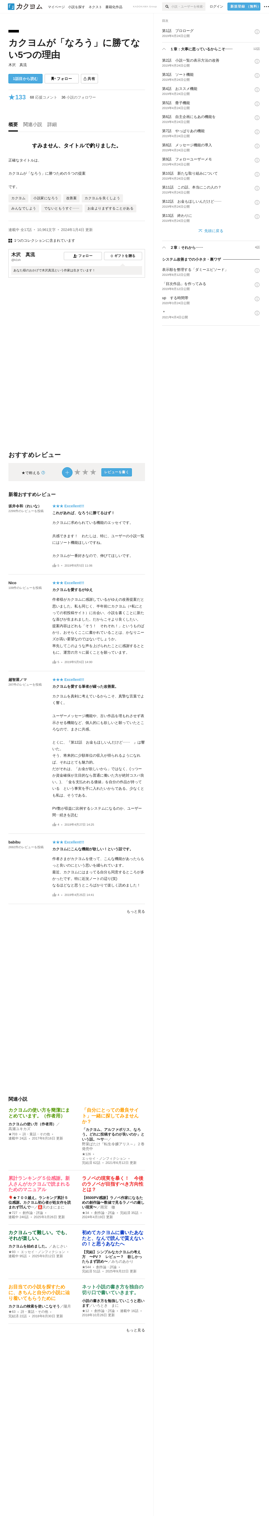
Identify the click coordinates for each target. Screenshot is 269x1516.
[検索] (166, 6)
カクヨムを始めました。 (28, 1246)
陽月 (67, 1306)
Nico (12, 583)
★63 (11, 1312)
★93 (11, 1252)
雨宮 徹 (107, 1207)
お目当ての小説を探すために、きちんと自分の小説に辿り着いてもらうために (39, 1292)
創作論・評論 (33, 1213)
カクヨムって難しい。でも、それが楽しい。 (39, 1235)
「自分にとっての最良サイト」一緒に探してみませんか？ (110, 1116)
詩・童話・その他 (36, 1134)
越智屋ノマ (17, 680)
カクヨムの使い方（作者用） (32, 1124)
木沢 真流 (17, 65)
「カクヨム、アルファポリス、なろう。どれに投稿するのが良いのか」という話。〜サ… (113, 1134)
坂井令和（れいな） (25, 506)
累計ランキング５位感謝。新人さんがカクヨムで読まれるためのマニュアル (39, 1184)
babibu (14, 842)
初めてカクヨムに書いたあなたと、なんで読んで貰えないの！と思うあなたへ (112, 1238)
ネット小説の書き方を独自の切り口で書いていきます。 (112, 1289)
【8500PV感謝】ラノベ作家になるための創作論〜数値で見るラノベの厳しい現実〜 (113, 1202)
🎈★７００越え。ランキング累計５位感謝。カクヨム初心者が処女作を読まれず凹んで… (39, 1202)
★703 (12, 1134)
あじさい (60, 1246)
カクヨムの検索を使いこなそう (34, 1306)
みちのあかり (122, 1261)
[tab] (14, 126)
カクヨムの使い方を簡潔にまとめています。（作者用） (39, 1113)
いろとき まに (106, 1305)
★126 (86, 1154)
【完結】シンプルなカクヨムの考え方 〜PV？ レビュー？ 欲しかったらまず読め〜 (112, 1257)
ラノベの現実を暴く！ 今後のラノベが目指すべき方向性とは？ (112, 1184)
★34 (85, 1213)
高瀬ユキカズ (19, 1129)
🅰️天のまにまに (51, 1207)
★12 (85, 1311)
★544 (86, 1267)
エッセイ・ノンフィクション (104, 1158)
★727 (12, 1213)
